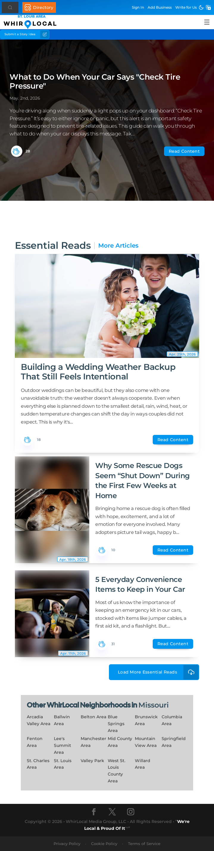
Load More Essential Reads (158, 672)
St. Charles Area (38, 764)
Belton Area (93, 716)
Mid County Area (120, 742)
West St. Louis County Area (116, 771)
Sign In (138, 7)
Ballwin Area (62, 720)
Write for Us (186, 7)
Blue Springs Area (116, 723)
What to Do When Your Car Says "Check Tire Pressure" (95, 81)
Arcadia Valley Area (38, 720)
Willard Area (142, 764)
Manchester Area (93, 742)
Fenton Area (35, 742)
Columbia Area (172, 720)
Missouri (153, 705)
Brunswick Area (146, 720)
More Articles (118, 245)
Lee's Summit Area (62, 745)
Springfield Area (174, 742)
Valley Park (92, 760)
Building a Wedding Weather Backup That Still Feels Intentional (98, 372)
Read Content (184, 151)
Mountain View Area (146, 742)
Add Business (160, 7)
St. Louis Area (62, 764)
